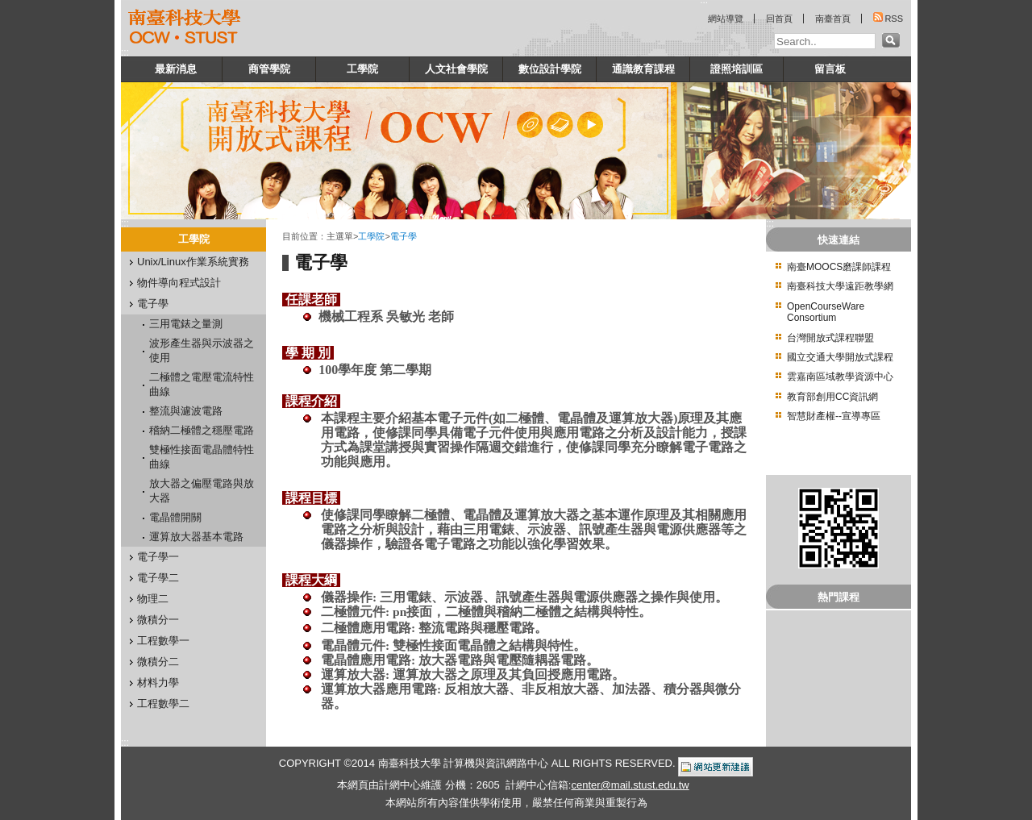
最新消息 (176, 69)
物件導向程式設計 (179, 283)
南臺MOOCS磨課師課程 (839, 267)
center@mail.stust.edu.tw (630, 785)
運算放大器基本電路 (196, 537)
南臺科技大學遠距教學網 (840, 286)
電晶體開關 (175, 517)
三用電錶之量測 (186, 324)
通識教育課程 (643, 69)
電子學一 (158, 557)
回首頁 (779, 18)
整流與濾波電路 (186, 411)
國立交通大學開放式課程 (840, 357)
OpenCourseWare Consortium (825, 312)
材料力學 (158, 682)
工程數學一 (163, 641)
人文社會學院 (456, 69)
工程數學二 (163, 703)
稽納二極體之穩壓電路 (201, 430)
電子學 (153, 304)
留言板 (830, 69)
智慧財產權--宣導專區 (833, 416)
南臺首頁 (833, 18)
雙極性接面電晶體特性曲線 (201, 456)
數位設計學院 (549, 69)
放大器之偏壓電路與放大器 (201, 490)
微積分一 (158, 620)
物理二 (153, 599)
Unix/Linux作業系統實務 (193, 262)
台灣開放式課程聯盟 (830, 337)
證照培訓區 (736, 69)
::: (125, 52)
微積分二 (158, 662)
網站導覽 (725, 18)
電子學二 (158, 578)
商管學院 (269, 69)
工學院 (362, 69)
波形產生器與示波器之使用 (201, 350)
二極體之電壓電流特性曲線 (201, 384)
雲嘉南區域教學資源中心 (840, 376)
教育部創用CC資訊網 (832, 396)
